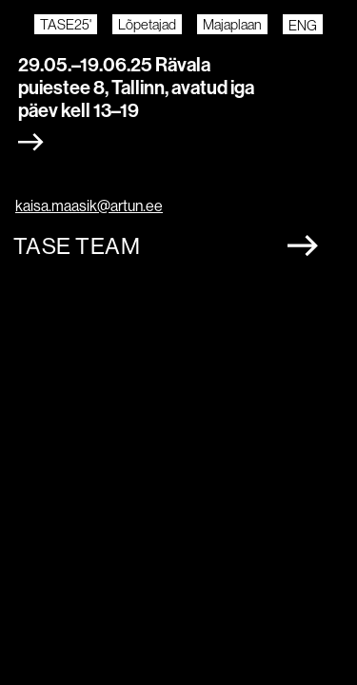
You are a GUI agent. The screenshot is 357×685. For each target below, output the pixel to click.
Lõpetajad (147, 24)
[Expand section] (31, 142)
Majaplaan (232, 24)
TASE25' (65, 24)
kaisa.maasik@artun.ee (89, 206)
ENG (302, 25)
